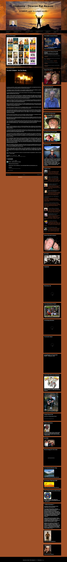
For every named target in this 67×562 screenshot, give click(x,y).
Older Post (39, 174)
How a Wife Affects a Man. (52, 227)
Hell (17, 156)
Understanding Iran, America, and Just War (51, 65)
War (24, 156)
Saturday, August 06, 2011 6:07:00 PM (14, 168)
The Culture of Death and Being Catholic (51, 202)
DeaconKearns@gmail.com (49, 418)
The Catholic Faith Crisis (52, 220)
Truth (23, 156)
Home (24, 174)
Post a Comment (10, 170)
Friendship (15, 156)
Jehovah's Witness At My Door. (53, 208)
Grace (49, 170)
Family (12, 156)
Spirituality (20, 156)
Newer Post (9, 174)
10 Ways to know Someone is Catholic (51, 62)
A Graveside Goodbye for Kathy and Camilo (52, 55)
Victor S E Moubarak (12, 160)
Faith (10, 156)
